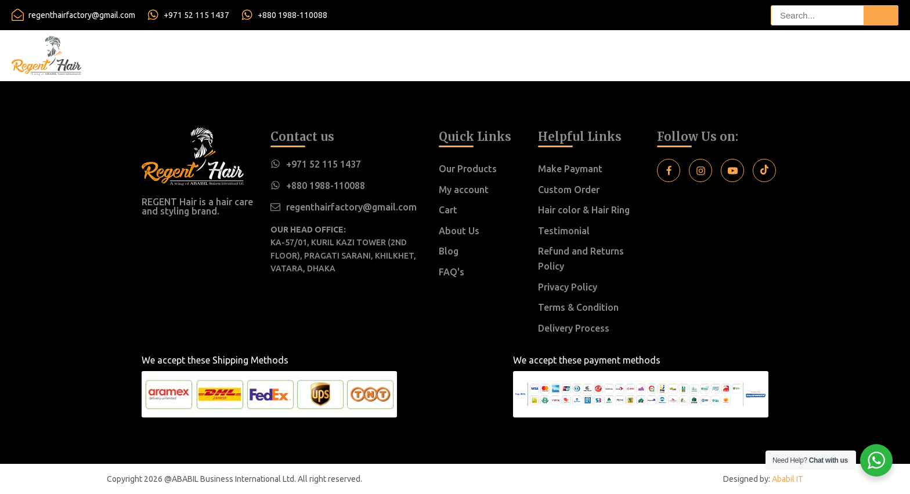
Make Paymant (570, 169)
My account (464, 189)
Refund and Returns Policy (581, 258)
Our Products (468, 169)
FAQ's (451, 272)
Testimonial (564, 231)
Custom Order (569, 189)
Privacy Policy (567, 287)
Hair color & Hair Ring (584, 210)
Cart (448, 210)
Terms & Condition (578, 307)
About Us (459, 231)
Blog (448, 251)
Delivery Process (573, 328)
